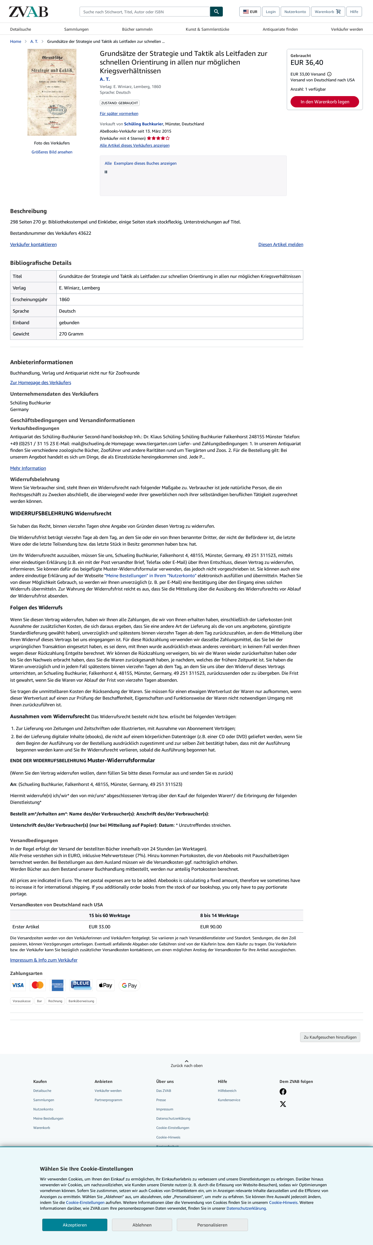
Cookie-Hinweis (168, 1137)
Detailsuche (20, 29)
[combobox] (145, 11)
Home (15, 41)
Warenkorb (41, 1127)
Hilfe (354, 11)
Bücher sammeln (137, 29)
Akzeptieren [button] (75, 1224)
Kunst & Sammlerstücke (207, 29)
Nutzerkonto (295, 11)
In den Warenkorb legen (325, 101)
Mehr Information (28, 468)
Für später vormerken (119, 113)
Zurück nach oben (187, 1065)
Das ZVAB (163, 1090)
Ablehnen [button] (142, 1224)
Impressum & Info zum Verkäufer (44, 960)
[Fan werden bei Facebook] (283, 1092)
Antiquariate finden (280, 29)
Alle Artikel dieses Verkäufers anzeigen (135, 145)
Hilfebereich (227, 1090)
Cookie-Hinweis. (283, 1202)
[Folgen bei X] (283, 1104)
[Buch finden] (216, 11)
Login (271, 11)
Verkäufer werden (347, 29)
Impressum (164, 1109)
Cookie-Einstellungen (85, 1202)
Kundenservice (229, 1100)
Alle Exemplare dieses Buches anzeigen (141, 163)
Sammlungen (76, 29)
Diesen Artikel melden (280, 244)
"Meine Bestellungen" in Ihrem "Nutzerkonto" (150, 575)
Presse (161, 1100)
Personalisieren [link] (212, 1224)
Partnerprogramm (108, 1100)
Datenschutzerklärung (173, 1118)
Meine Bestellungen (48, 1118)
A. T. (34, 41)
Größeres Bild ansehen (52, 151)
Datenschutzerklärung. (247, 1208)
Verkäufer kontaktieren (33, 244)
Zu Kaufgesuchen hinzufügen (330, 1037)
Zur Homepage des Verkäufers (40, 382)
